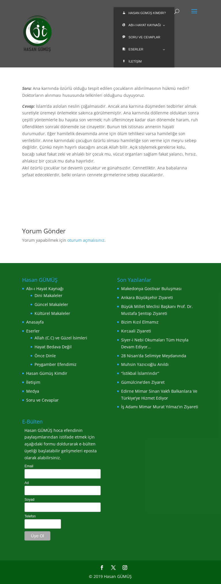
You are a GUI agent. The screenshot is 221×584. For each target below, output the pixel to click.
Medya (32, 391)
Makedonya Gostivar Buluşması (151, 288)
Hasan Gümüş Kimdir (46, 373)
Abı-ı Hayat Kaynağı (45, 288)
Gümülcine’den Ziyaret (143, 382)
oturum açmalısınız (85, 240)
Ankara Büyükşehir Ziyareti (147, 297)
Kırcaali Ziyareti (136, 331)
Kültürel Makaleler (52, 313)
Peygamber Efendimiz (56, 364)
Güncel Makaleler (51, 304)
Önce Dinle (45, 355)
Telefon (30, 516)
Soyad (29, 500)
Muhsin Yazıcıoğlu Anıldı (145, 364)
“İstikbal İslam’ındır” (140, 373)
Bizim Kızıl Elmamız (140, 322)
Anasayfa (35, 322)
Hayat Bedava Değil (53, 346)
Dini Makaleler (48, 295)
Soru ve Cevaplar (42, 400)
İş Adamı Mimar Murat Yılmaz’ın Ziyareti (159, 406)
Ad (26, 483)
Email (28, 466)
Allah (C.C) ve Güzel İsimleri (61, 338)
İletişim (33, 382)
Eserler (33, 331)
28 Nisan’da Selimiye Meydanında (153, 355)
